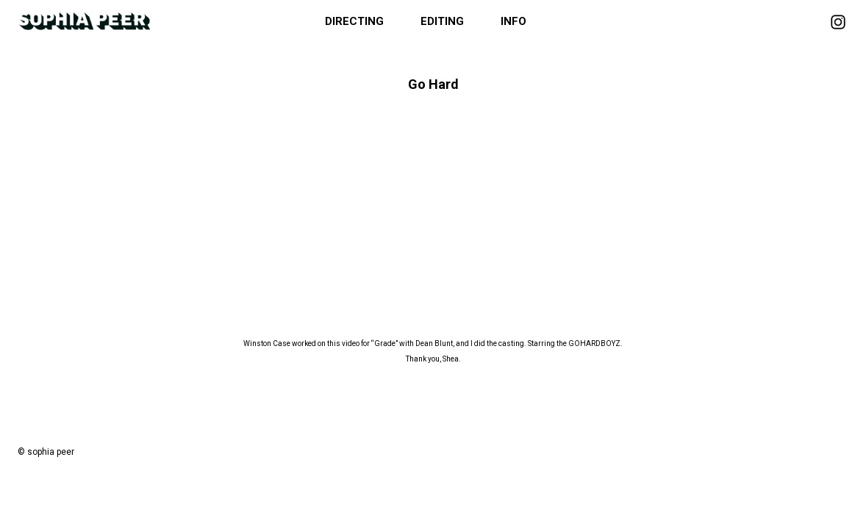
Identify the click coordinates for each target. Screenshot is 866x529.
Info (513, 21)
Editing (442, 21)
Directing (354, 21)
